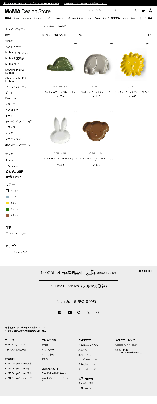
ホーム (9, 115)
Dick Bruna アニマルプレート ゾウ (96, 92)
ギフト (9, 92)
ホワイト (12, 191)
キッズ (9, 160)
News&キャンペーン (15, 345)
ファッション (13, 139)
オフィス (10, 127)
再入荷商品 (11, 110)
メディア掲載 (48, 355)
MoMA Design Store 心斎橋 (18, 373)
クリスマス (11, 165)
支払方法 (82, 350)
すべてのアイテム (15, 29)
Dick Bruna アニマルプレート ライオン (132, 92)
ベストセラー (13, 47)
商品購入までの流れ (88, 345)
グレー (11, 197)
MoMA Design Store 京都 (17, 369)
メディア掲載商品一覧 (15, 350)
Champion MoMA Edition (15, 80)
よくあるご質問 (86, 383)
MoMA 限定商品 (14, 58)
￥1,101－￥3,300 (16, 233)
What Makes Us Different (54, 373)
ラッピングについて (88, 359)
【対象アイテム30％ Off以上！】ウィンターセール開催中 (31, 4)
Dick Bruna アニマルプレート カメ (60, 92)
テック (9, 133)
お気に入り (75, 44)
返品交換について (87, 364)
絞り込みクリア (14, 177)
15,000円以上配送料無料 (78, 272)
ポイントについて (87, 369)
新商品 (9, 41)
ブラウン (12, 215)
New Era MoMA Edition (14, 71)
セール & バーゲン (16, 87)
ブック (9, 154)
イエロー (12, 203)
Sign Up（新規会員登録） (78, 301)
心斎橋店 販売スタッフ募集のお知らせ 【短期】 (27, 331)
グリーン (12, 209)
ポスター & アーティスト (18, 146)
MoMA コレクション (17, 52)
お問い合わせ (84, 388)
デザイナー (11, 104)
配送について (84, 355)
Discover (10, 98)
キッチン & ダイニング (18, 121)
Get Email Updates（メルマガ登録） (78, 286)
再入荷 (45, 359)
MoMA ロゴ (12, 64)
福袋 (7, 35)
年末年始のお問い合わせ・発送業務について (85, 4)
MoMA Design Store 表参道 (18, 364)
